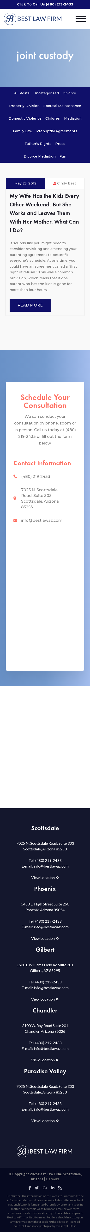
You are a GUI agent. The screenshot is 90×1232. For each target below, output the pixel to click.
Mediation (73, 118)
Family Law (22, 131)
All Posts (22, 93)
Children (52, 118)
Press (60, 144)
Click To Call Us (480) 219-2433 (45, 4)
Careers (52, 1179)
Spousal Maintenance (62, 106)
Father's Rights (38, 144)
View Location (45, 877)
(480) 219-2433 (35, 476)
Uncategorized (46, 93)
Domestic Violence (25, 118)
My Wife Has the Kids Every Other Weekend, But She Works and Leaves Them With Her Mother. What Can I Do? (44, 213)
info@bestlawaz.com (41, 520)
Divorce (69, 93)
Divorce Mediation (40, 156)
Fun (63, 156)
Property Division (24, 106)
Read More (30, 305)
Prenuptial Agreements (56, 131)
